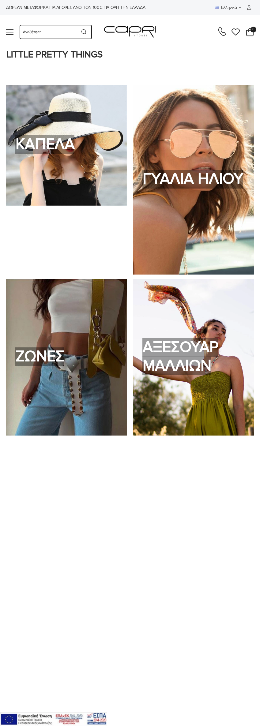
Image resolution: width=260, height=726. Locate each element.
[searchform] (48, 32)
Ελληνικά (226, 7)
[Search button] (84, 32)
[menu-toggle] (9, 32)
